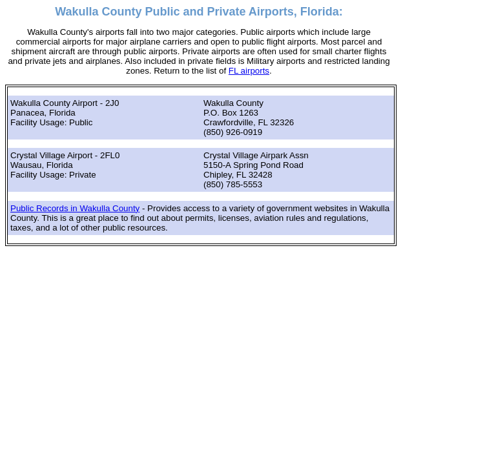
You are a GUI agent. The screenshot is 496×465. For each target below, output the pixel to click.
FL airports (249, 71)
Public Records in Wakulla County (75, 208)
